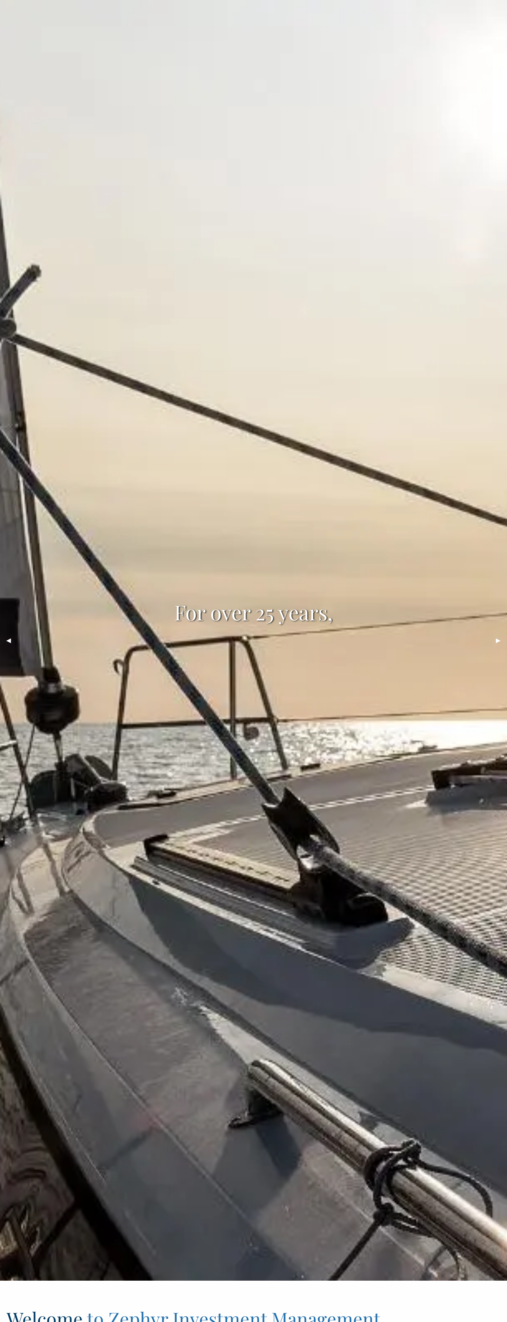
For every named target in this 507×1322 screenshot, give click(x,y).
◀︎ (11, 640)
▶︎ (501, 640)
